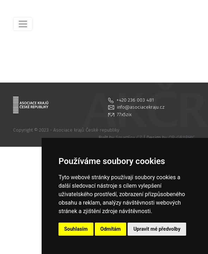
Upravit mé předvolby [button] (156, 229)
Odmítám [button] (110, 229)
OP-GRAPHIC (182, 137)
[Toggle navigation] (23, 24)
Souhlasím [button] (76, 229)
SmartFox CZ (129, 137)
